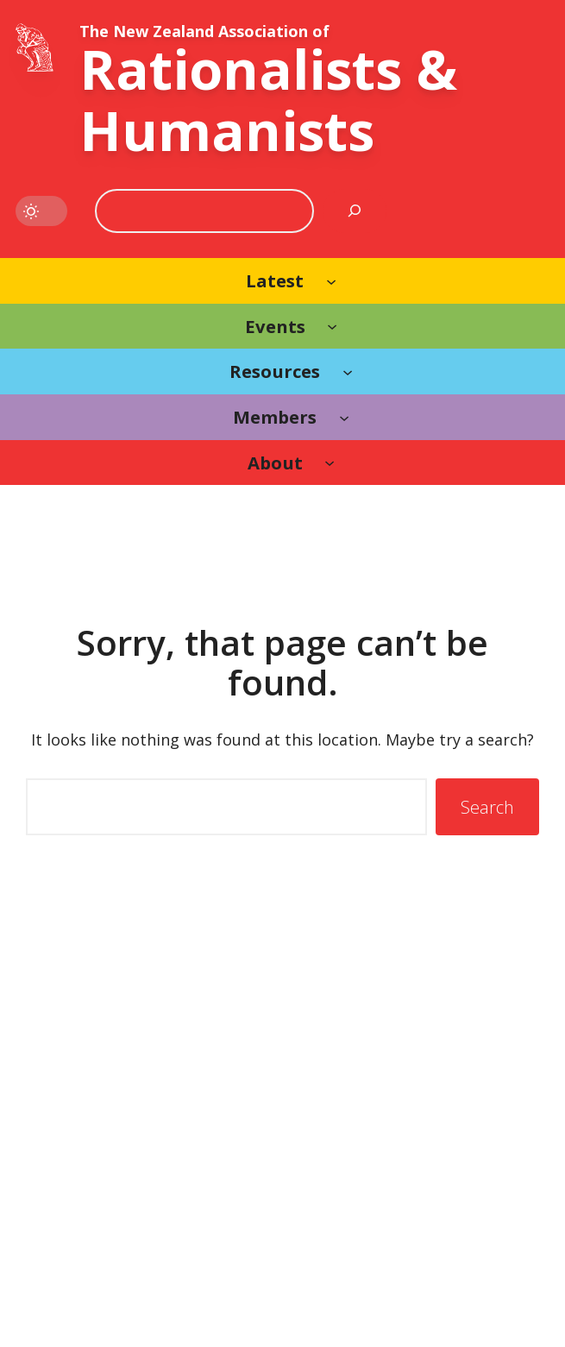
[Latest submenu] (331, 280)
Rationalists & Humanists (268, 99)
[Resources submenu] (347, 371)
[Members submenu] (344, 417)
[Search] (354, 211)
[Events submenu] (332, 326)
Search (487, 807)
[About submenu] (329, 462)
